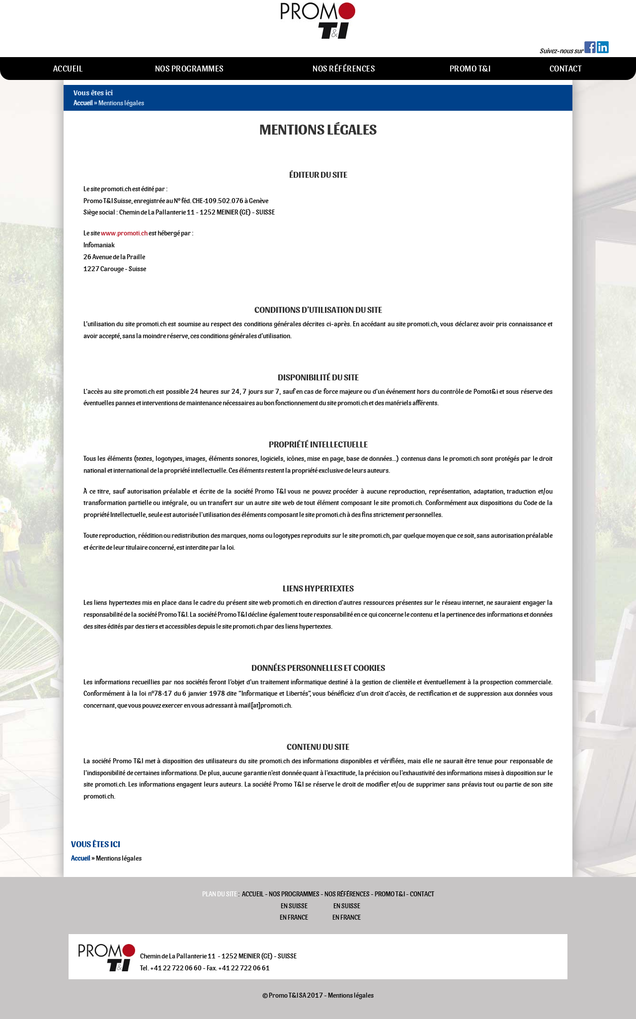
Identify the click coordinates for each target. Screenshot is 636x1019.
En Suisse (294, 906)
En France (294, 917)
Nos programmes (189, 68)
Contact (566, 68)
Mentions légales (351, 995)
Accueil (68, 68)
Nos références (344, 68)
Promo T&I (470, 68)
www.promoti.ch (124, 233)
